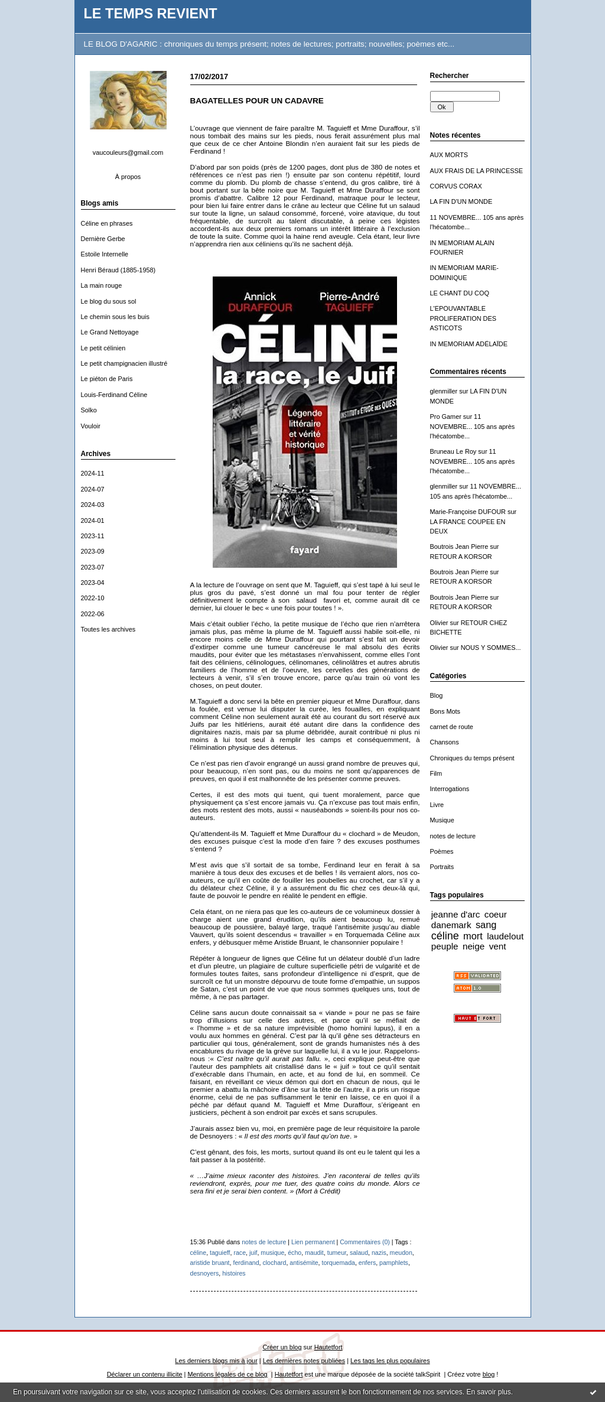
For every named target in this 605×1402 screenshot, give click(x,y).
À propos (128, 176)
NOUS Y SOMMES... (491, 647)
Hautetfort (328, 1347)
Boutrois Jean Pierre (459, 546)
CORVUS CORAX (456, 186)
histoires (233, 1273)
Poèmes (442, 851)
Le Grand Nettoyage (110, 332)
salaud (359, 1252)
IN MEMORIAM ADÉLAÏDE (469, 343)
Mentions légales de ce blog (227, 1374)
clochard (274, 1262)
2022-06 (93, 613)
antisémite (304, 1262)
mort (473, 936)
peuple (444, 946)
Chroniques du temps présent (472, 758)
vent (497, 946)
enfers (367, 1262)
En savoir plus (488, 1392)
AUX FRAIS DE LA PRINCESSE (476, 170)
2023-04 (93, 582)
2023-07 (93, 567)
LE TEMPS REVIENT (150, 13)
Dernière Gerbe (103, 238)
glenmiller (444, 391)
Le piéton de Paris (107, 378)
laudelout (505, 936)
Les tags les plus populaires (390, 1360)
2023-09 (93, 551)
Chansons (444, 742)
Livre (437, 804)
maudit (314, 1252)
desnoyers (204, 1273)
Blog (436, 695)
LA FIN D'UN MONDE (461, 201)
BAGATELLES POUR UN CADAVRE (257, 100)
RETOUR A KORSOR (461, 556)
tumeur (336, 1252)
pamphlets (393, 1262)
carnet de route (451, 726)
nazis (379, 1252)
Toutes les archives (108, 629)
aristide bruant (210, 1262)
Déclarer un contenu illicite (145, 1374)
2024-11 (93, 473)
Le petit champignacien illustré (124, 363)
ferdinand (246, 1262)
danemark (451, 925)
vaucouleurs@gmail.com (128, 152)
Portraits (442, 866)
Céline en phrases (107, 223)
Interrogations (450, 788)
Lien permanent (313, 1241)
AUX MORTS (449, 154)
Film (436, 773)
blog (489, 1374)
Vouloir (90, 426)
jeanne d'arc (455, 914)
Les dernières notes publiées (304, 1360)
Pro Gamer (445, 416)
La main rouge (101, 285)
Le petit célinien (103, 348)
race (239, 1252)
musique (272, 1252)
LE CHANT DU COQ (459, 293)
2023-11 (93, 535)
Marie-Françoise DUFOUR (468, 511)
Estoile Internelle (105, 254)
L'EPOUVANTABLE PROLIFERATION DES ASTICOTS (463, 318)
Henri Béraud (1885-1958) (118, 270)
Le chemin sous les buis (115, 316)
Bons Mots (445, 711)
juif (253, 1252)
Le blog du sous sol (108, 301)
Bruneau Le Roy (453, 451)
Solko (89, 410)
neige (473, 946)
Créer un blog (281, 1347)
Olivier (439, 622)
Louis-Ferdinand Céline (114, 394)
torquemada (337, 1262)
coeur (495, 914)
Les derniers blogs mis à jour (216, 1360)
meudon (401, 1252)
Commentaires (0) (365, 1241)
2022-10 (93, 597)
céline (445, 936)
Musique (442, 820)
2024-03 (93, 504)
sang (486, 924)
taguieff (220, 1252)
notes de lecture (453, 836)
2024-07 (93, 489)
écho (294, 1252)
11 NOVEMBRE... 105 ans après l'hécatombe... (472, 426)
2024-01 (93, 520)
